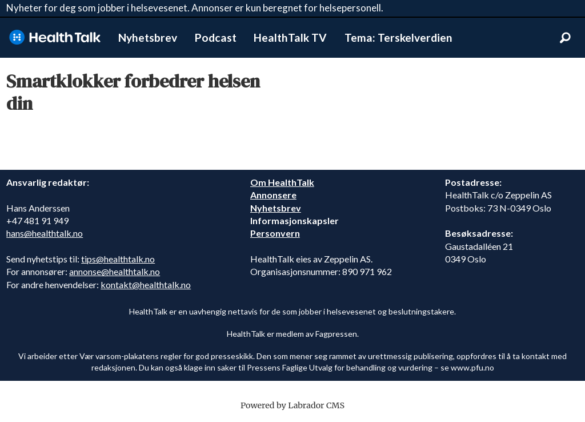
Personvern (275, 233)
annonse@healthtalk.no (114, 271)
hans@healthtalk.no (44, 233)
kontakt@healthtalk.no (146, 284)
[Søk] (565, 38)
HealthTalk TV (290, 37)
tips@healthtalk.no (118, 258)
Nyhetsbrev (147, 37)
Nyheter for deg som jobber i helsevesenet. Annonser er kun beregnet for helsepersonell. (194, 8)
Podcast (216, 37)
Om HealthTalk (282, 182)
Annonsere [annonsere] (273, 194)
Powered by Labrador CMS (292, 405)
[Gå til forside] (55, 37)
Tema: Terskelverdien (398, 37)
